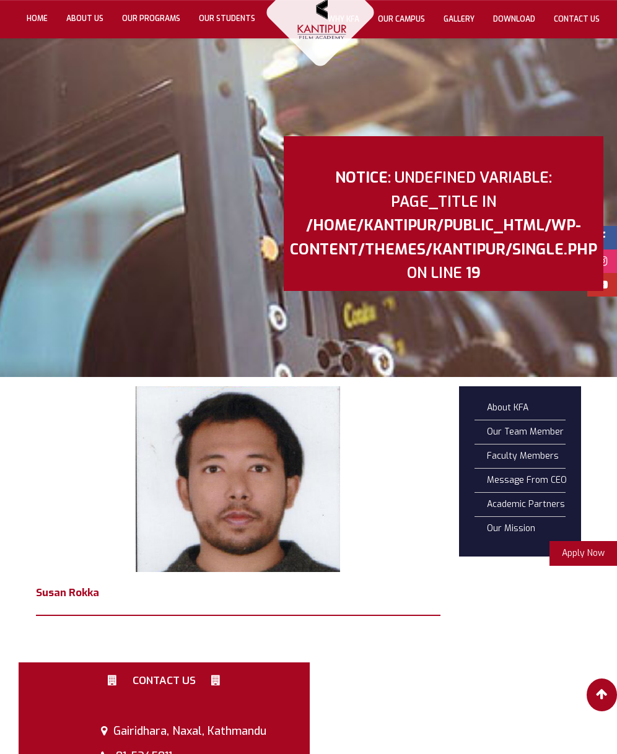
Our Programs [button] (151, 19)
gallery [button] (459, 19)
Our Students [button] (227, 19)
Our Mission (511, 528)
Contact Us (577, 19)
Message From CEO (527, 480)
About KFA (507, 408)
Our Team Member (525, 432)
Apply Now (583, 553)
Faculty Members (523, 456)
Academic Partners (526, 504)
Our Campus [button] (401, 19)
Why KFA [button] (343, 19)
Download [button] (514, 19)
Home (42, 18)
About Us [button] (84, 19)
